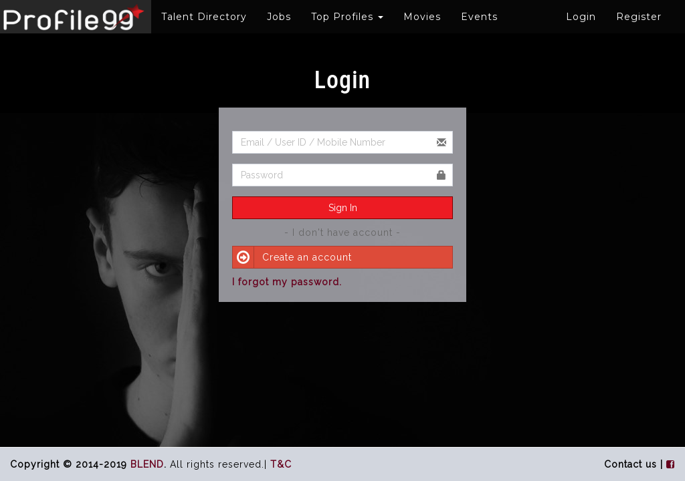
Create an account (292, 257)
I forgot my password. (287, 282)
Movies (422, 17)
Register (639, 17)
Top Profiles (347, 17)
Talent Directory (204, 17)
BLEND (147, 464)
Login (581, 17)
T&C (281, 464)
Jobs (279, 17)
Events (479, 17)
